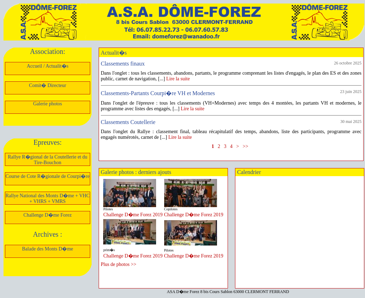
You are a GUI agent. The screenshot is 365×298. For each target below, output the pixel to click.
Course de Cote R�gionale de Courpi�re (47, 176)
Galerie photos (47, 103)
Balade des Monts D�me (47, 249)
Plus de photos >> (118, 264)
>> (245, 146)
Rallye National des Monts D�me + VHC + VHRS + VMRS (48, 198)
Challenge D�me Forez (48, 215)
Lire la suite (178, 78)
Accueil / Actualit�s (47, 66)
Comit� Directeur (47, 85)
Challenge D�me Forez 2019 (132, 214)
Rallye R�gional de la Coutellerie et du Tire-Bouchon (47, 159)
